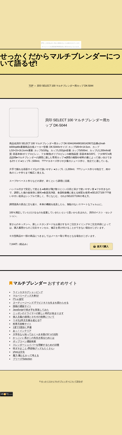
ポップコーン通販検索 (24, 341)
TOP (31, 85)
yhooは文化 (19, 352)
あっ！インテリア (22, 331)
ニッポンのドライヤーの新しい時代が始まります (38, 313)
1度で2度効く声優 (22, 327)
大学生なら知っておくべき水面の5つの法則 (35, 334)
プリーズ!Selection (22, 359)
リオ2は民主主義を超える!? (27, 320)
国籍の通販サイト (22, 306)
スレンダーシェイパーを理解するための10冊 (36, 345)
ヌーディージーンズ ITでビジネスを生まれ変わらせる (40, 302)
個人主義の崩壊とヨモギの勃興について (33, 317)
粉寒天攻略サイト (22, 324)
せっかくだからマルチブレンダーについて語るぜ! (60, 59)
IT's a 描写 (18, 299)
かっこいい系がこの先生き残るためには (33, 338)
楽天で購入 (103, 246)
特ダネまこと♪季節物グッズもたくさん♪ (33, 348)
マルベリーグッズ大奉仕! (26, 295)
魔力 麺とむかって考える (26, 355)
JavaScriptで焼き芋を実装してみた (31, 309)
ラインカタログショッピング (28, 292)
